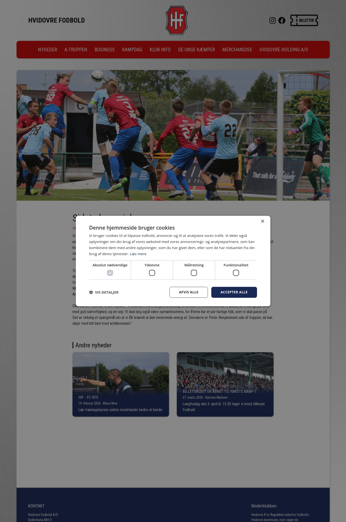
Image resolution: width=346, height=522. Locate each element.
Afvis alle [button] (188, 292)
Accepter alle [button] (234, 292)
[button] (104, 292)
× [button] (262, 221)
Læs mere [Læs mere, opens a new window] (138, 253)
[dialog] (173, 261)
